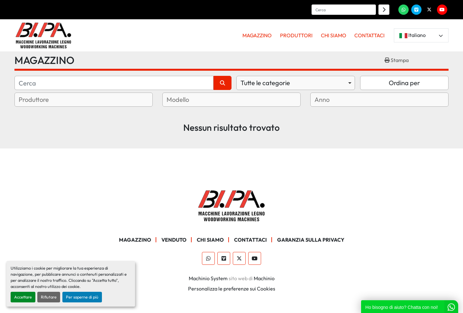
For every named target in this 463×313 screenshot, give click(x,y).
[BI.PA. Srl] (232, 205)
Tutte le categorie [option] (265, 83)
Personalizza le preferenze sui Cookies (231, 288)
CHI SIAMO (333, 35)
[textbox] (42, 99)
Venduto (173, 240)
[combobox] (295, 83)
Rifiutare (49, 297)
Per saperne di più (82, 297)
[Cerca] (113, 83)
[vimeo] (416, 9)
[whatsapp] (403, 9)
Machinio (264, 278)
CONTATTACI (369, 35)
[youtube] (442, 9)
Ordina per (404, 83)
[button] (257, 35)
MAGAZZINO (257, 35)
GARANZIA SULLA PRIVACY (310, 240)
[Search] (344, 9)
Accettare (23, 297)
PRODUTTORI (296, 35)
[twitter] (429, 9)
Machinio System (208, 278)
